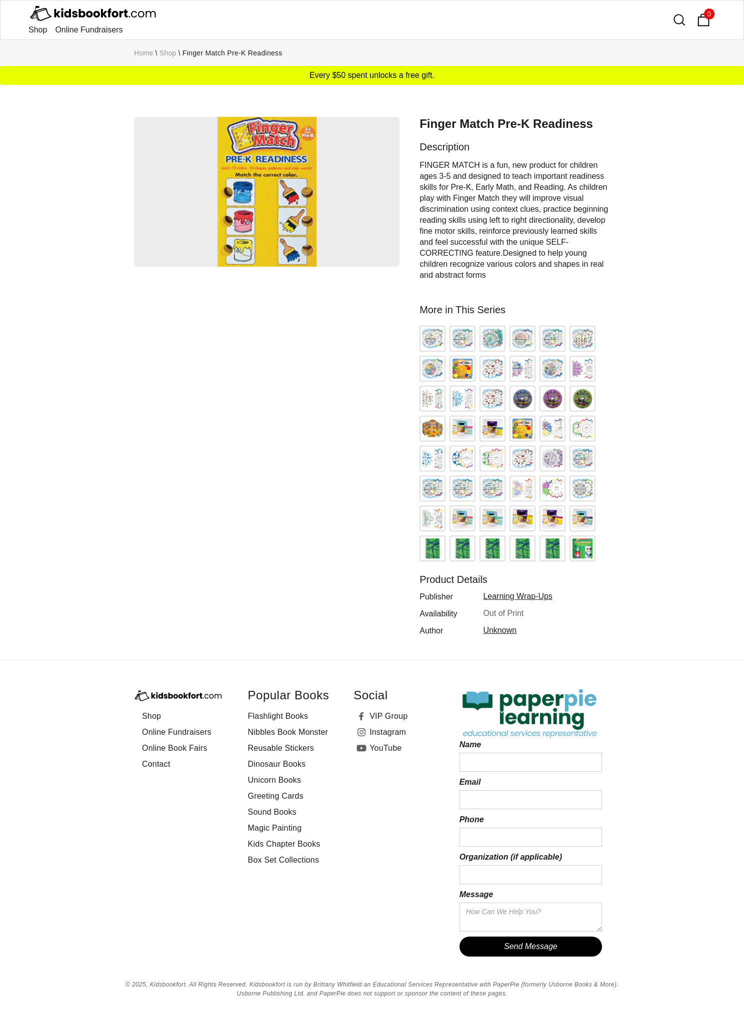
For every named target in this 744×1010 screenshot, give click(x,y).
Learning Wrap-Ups (517, 596)
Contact (156, 764)
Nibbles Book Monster (288, 732)
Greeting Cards (276, 796)
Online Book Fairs (175, 748)
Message (477, 894)
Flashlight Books (278, 716)
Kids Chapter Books (284, 844)
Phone (472, 819)
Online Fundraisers (88, 29)
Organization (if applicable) (511, 857)
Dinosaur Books (277, 764)
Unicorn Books (275, 780)
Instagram (388, 732)
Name (471, 744)
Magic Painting (275, 828)
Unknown (499, 630)
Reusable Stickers (281, 748)
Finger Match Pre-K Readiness (232, 53)
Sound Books (272, 812)
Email (470, 782)
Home (144, 53)
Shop (37, 29)
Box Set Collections (284, 860)
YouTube (386, 748)
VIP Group (389, 716)
